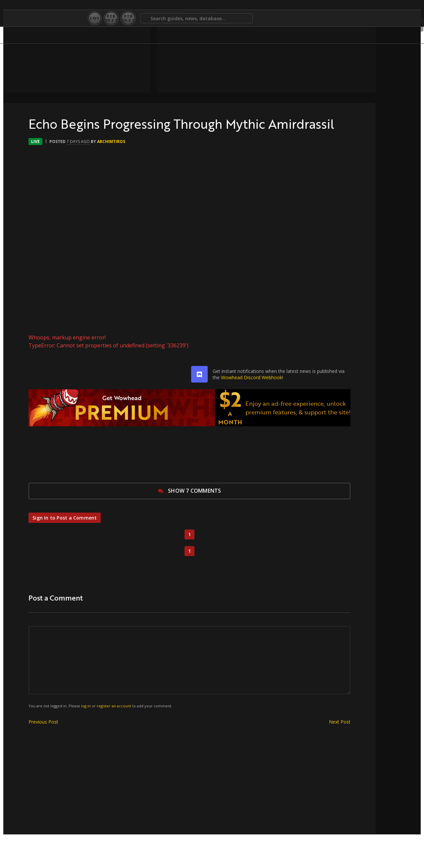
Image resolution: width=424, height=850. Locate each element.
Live (95, 18)
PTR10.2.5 (111, 18)
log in (67, 721)
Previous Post (21, 737)
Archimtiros (89, 157)
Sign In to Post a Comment (47, 533)
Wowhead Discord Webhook (228, 393)
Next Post (300, 737)
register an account (95, 721)
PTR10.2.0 (128, 18)
